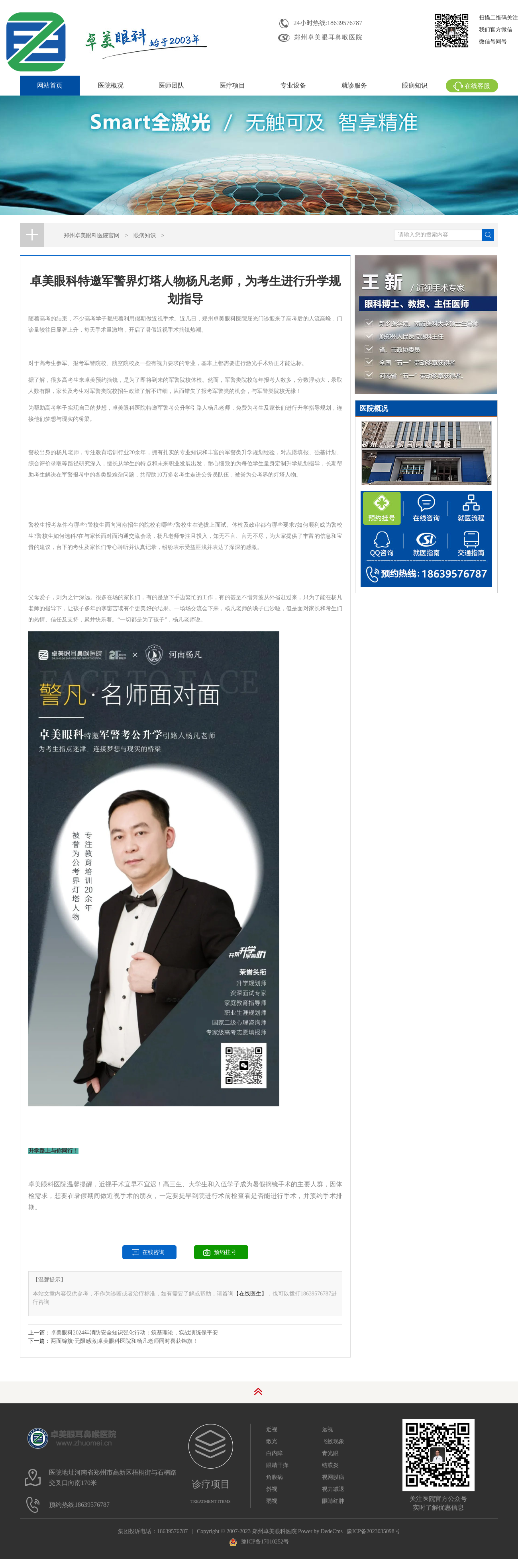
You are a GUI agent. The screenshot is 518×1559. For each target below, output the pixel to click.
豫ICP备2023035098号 (373, 1531)
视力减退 (333, 1489)
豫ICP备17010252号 (259, 1542)
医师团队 (171, 85)
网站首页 (50, 85)
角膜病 (274, 1477)
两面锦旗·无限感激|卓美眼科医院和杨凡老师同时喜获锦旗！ (124, 1341)
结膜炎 (330, 1465)
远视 (327, 1429)
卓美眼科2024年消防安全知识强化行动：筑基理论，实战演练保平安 (134, 1333)
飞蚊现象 (333, 1441)
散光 (271, 1441)
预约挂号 (225, 1252)
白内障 (274, 1453)
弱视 (271, 1501)
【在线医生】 (250, 1294)
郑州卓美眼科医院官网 (92, 235)
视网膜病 (333, 1477)
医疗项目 (232, 85)
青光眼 (330, 1453)
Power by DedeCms (320, 1531)
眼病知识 (415, 85)
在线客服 (471, 85)
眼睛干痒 (277, 1465)
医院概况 (111, 85)
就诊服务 (354, 85)
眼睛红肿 (333, 1501)
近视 (271, 1429)
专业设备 (293, 85)
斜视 (271, 1489)
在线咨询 (153, 1252)
